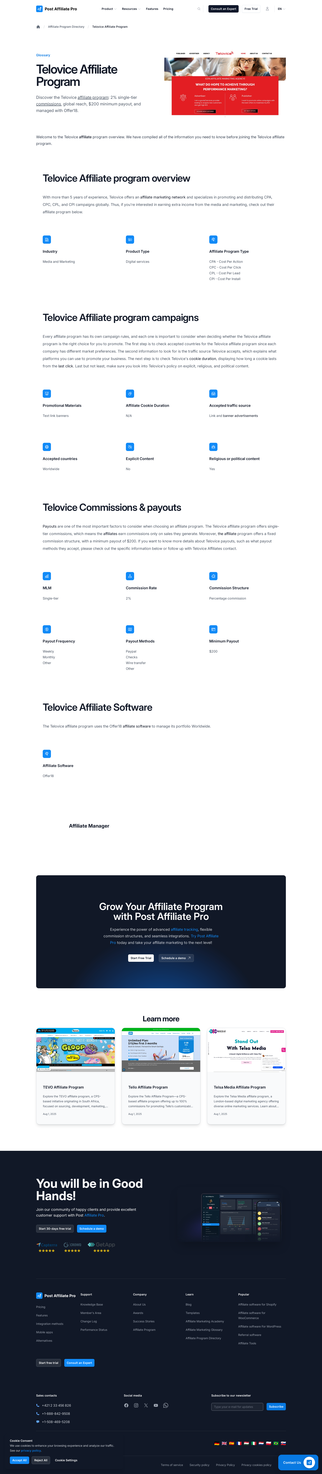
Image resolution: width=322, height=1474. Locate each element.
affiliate (85, 137)
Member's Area (90, 1313)
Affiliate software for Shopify (257, 1304)
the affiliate (227, 534)
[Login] (267, 9)
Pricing (40, 1307)
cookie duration (202, 358)
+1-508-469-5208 (56, 1422)
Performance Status (93, 1329)
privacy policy (31, 1450)
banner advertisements (240, 416)
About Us (139, 1304)
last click (65, 366)
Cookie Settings (66, 1460)
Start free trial (48, 1362)
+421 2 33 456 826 (56, 1405)
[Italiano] (253, 1443)
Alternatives (44, 1340)
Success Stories (143, 1321)
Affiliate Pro (94, 1215)
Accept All (19, 1460)
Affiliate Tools (247, 1343)
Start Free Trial (141, 958)
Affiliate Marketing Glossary (204, 1329)
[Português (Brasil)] (276, 1443)
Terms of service (172, 1465)
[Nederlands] (261, 1443)
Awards (138, 1313)
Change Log (88, 1321)
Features (42, 1315)
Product (109, 9)
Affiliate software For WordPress (259, 1326)
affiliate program (93, 97)
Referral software (249, 1335)
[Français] (239, 1443)
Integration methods (49, 1323)
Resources (131, 9)
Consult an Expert (223, 8)
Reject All (40, 1460)
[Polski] (268, 1443)
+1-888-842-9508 (56, 1414)
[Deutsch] (216, 1443)
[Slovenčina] (283, 1443)
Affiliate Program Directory (66, 26)
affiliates (110, 534)
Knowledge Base (91, 1304)
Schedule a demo (176, 958)
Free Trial (251, 8)
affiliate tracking (184, 929)
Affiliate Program (144, 1329)
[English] (224, 1443)
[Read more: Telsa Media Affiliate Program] (246, 1076)
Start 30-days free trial (55, 1228)
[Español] (231, 1443)
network (179, 197)
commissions (48, 103)
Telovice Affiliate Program (110, 26)
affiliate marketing (155, 197)
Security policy (199, 1465)
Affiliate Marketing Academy (205, 1321)
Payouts (49, 526)
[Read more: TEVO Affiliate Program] (75, 1076)
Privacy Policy (225, 1465)
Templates (193, 1313)
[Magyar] (246, 1443)
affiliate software (137, 726)
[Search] (201, 9)
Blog (189, 1304)
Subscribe (276, 1406)
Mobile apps (44, 1332)
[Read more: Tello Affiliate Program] (161, 1076)
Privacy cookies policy (256, 1465)
